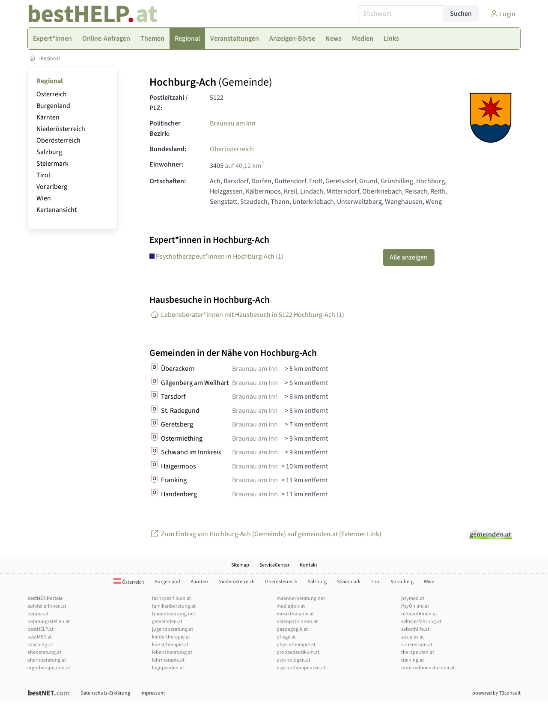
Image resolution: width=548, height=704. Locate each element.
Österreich (51, 94)
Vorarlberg (51, 186)
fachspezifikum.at (171, 598)
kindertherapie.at (171, 637)
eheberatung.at (44, 652)
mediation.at (291, 606)
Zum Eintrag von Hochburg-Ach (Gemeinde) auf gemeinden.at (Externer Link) (265, 534)
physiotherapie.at (296, 644)
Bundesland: (167, 149)
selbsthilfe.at (415, 629)
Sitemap (240, 565)
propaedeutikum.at (298, 652)
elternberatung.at (46, 660)
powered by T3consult (496, 693)
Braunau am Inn (233, 123)
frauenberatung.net (173, 613)
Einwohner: (166, 164)
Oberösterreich (58, 140)
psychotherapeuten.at (301, 667)
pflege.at (286, 637)
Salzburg (49, 152)
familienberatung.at (174, 606)
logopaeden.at (168, 667)
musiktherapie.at (295, 613)
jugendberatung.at (172, 629)
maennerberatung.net (301, 598)
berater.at (37, 613)
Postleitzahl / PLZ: (168, 103)
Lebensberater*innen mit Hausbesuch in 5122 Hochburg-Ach (246, 314)
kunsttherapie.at (170, 644)
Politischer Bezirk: (165, 128)
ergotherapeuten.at (48, 667)
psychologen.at (293, 660)
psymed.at (412, 598)
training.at (412, 660)
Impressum (152, 693)
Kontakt (308, 565)
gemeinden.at (167, 621)
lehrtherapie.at (168, 660)
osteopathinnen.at (297, 621)
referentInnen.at (419, 613)
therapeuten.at (417, 652)
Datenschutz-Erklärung (105, 693)
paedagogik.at (292, 629)
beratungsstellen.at (48, 621)
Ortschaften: (167, 181)
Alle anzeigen (409, 257)
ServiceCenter (274, 565)
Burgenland (53, 105)
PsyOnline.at (415, 606)
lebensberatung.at (172, 652)
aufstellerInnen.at (46, 606)
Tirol (43, 175)
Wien (43, 198)
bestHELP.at (40, 629)
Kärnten (48, 117)
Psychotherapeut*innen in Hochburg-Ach (216, 256)
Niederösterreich (60, 129)
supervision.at (416, 644)
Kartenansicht (56, 210)
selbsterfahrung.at (421, 621)
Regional (50, 58)
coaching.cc (40, 644)
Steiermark (52, 163)
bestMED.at (39, 637)
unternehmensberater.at (428, 667)
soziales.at (412, 637)
